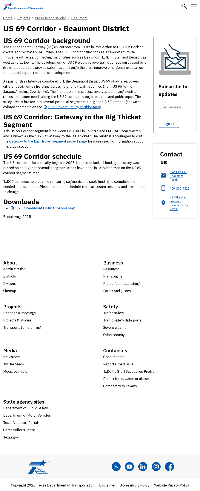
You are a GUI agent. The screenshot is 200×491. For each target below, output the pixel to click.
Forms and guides (117, 291)
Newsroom (11, 357)
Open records (113, 357)
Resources (111, 269)
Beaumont (79, 18)
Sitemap (9, 291)
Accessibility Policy (134, 485)
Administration (14, 269)
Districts (9, 276)
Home (7, 18)
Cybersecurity (114, 335)
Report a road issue (118, 364)
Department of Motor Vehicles (27, 415)
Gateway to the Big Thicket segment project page (48, 141)
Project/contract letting (121, 283)
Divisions (10, 283)
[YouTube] (129, 466)
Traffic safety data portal (123, 320)
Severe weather (115, 327)
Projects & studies (17, 320)
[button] (184, 6)
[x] (116, 466)
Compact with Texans (120, 386)
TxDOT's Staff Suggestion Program (130, 371)
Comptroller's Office (19, 430)
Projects (23, 18)
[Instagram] (156, 466)
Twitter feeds (13, 364)
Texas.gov (11, 437)
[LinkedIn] (142, 466)
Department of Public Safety (25, 408)
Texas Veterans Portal (20, 422)
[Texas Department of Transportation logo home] (24, 6)
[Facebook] (169, 466)
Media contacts (15, 371)
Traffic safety (113, 313)
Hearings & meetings (19, 313)
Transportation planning (22, 327)
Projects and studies (50, 18)
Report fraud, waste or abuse (126, 379)
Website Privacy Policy (171, 485)
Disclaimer (107, 485)
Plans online (112, 276)
